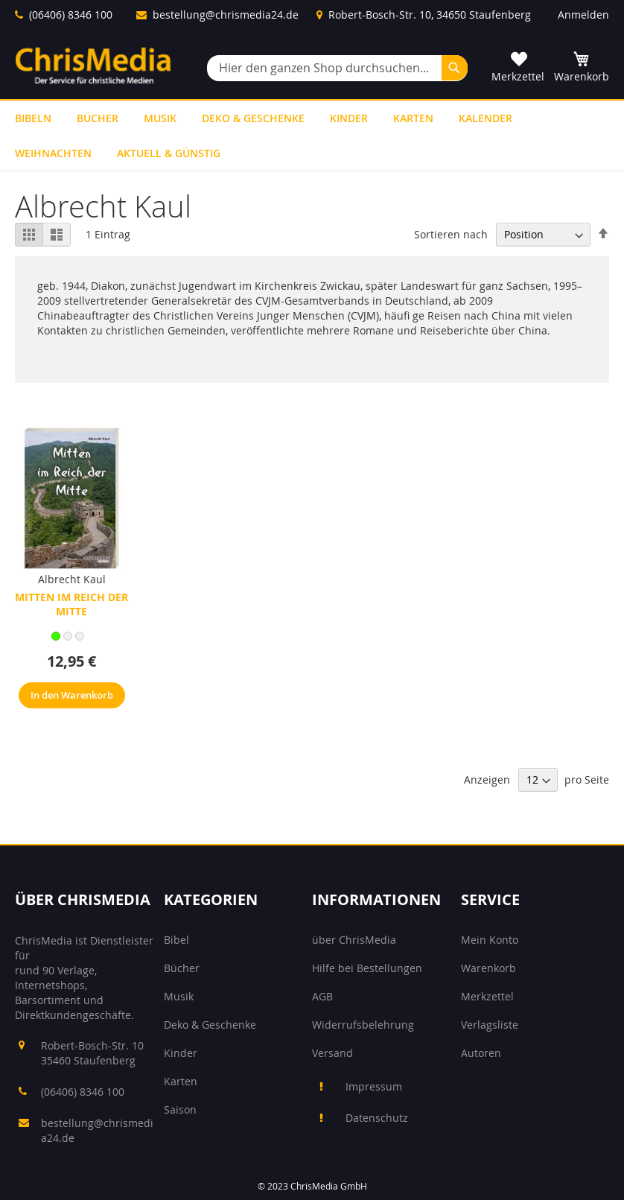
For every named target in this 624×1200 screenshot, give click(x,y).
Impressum (374, 1086)
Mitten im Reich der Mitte (71, 604)
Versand (332, 1053)
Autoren (481, 1053)
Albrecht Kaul (72, 579)
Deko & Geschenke (210, 1025)
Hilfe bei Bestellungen (367, 968)
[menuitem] (33, 118)
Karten (180, 1081)
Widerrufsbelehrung (363, 1025)
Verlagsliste (489, 1025)
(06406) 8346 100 (70, 14)
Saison (180, 1109)
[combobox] (337, 68)
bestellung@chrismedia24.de (226, 14)
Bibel (176, 940)
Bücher (182, 968)
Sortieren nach (451, 234)
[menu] (312, 136)
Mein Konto (489, 940)
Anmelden (583, 14)
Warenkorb (488, 968)
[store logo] (93, 65)
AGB (322, 996)
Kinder (180, 1053)
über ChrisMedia (354, 940)
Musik (179, 996)
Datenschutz (377, 1118)
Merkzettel (487, 996)
